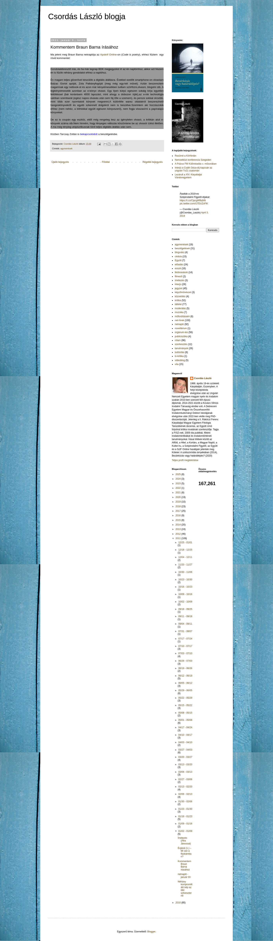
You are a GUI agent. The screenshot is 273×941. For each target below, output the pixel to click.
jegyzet (178, 288)
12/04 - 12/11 (185, 557)
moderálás (180, 308)
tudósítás (179, 352)
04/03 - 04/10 (185, 742)
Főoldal (106, 162)
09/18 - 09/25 (185, 609)
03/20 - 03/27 (185, 757)
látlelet (178, 304)
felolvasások (181, 272)
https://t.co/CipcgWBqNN (193, 200)
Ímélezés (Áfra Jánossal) (184, 841)
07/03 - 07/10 (185, 653)
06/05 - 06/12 (185, 683)
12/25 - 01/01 (185, 542)
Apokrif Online (108, 54)
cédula (178, 256)
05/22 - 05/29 (185, 697)
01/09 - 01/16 (185, 823)
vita (177, 364)
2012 (178, 534)
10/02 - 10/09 (185, 601)
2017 (178, 511)
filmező (178, 276)
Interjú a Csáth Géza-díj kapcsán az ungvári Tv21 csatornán (193, 169)
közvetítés (180, 296)
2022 (178, 488)
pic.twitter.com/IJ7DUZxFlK (194, 203)
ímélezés (179, 280)
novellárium (181, 328)
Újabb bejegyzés (60, 162)
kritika (178, 300)
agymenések (66, 148)
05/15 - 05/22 (185, 705)
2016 (178, 515)
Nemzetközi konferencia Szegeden (193, 159)
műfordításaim (182, 316)
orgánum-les (181, 332)
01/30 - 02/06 (185, 801)
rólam (178, 340)
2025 (178, 474)
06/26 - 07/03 (185, 660)
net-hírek (179, 320)
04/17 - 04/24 (185, 727)
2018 (178, 506)
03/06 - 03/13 (185, 772)
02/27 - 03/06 (185, 779)
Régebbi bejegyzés (153, 162)
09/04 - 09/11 (185, 623)
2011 (178, 538)
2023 (178, 483)
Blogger (151, 931)
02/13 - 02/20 (185, 786)
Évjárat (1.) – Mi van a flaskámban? (184, 852)
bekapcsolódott (89, 134)
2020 (178, 497)
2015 (178, 520)
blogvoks (179, 252)
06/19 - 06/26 (185, 668)
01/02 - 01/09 (185, 831)
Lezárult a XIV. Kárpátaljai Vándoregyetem (188, 176)
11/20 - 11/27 (185, 564)
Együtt (178, 260)
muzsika (179, 312)
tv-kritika (179, 356)
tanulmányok (181, 348)
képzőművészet (183, 292)
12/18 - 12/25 (185, 549)
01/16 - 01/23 (185, 816)
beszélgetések (182, 248)
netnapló (179, 324)
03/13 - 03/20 (185, 764)
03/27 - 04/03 (185, 749)
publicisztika (181, 336)
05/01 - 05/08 (185, 720)
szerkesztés (181, 344)
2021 (178, 492)
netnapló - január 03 (184, 875)
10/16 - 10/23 (185, 586)
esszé (178, 268)
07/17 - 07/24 (185, 638)
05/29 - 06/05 (185, 690)
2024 (178, 478)
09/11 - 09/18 (185, 616)
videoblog (180, 360)
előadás (179, 264)
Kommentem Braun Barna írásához (184, 865)
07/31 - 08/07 (185, 631)
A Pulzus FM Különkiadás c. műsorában (195, 163)
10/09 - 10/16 (185, 594)
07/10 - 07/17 (185, 646)
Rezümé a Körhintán (185, 155)
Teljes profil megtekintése (185, 460)
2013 (178, 529)
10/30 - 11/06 (185, 572)
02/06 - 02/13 (185, 794)
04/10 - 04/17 (185, 735)
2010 (178, 902)
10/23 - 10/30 (185, 579)
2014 (178, 524)
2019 (178, 501)
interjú (178, 284)
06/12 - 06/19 (185, 675)
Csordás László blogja (87, 16)
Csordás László (203, 378)
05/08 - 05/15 (185, 712)
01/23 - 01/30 (185, 809)
